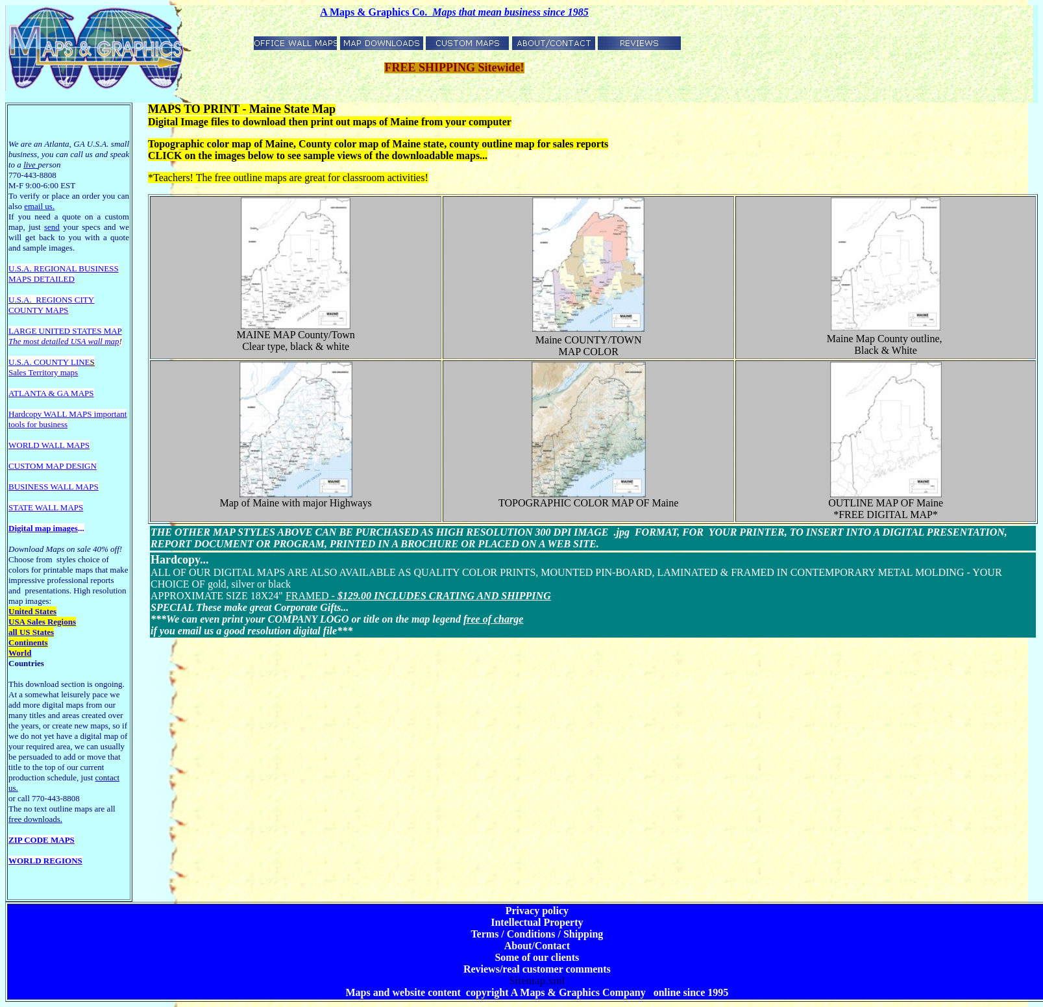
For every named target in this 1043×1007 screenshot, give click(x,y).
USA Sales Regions (42, 622)
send (52, 227)
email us (39, 206)
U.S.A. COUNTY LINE (49, 362)
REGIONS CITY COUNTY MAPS (51, 305)
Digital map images (43, 528)
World (19, 653)
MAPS (19, 279)
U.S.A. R (24, 268)
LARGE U (26, 331)
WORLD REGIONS (45, 860)
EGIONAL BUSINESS (79, 268)
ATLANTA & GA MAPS (51, 393)
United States (32, 611)
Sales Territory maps (43, 372)
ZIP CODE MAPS (41, 840)
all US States (31, 632)
